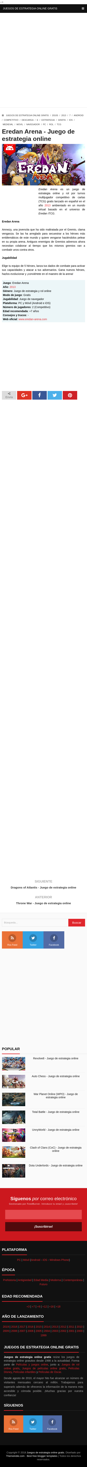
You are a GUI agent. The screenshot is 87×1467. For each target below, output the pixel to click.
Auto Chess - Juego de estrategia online (56, 1076)
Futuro (43, 1284)
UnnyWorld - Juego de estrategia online (55, 1129)
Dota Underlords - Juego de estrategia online (56, 1165)
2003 (55, 1330)
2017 (22, 1326)
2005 (39, 1330)
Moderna (55, 1280)
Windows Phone (59, 1259)
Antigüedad (25, 1280)
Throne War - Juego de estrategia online (43, 903)
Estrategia (48, 120)
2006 (30, 1330)
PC (44, 124)
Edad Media (41, 1280)
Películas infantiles (24, 1372)
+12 (44, 1306)
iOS (71, 120)
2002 (63, 1330)
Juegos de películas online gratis (44, 1368)
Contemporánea (72, 1280)
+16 (51, 1306)
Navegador (33, 124)
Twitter (33, 940)
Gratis (62, 120)
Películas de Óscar (49, 1372)
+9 (38, 1306)
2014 (47, 1326)
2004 (47, 1330)
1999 (43, 1335)
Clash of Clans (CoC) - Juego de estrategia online (56, 1149)
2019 (6, 1326)
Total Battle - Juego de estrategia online (55, 1111)
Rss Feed (12, 940)
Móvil (26, 1259)
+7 (33, 1306)
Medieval (8, 124)
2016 (30, 1326)
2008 (14, 1330)
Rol (51, 124)
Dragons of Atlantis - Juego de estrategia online (43, 887)
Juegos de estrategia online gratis (30, 8)
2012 (63, 1326)
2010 (80, 1326)
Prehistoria (9, 1280)
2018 (14, 1326)
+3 (28, 1306)
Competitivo (11, 120)
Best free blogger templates (42, 1456)
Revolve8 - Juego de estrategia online (55, 1058)
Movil (20, 124)
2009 (6, 1330)
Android (79, 115)
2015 (39, 1326)
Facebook (54, 940)
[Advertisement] (43, 61)
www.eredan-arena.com (32, 319)
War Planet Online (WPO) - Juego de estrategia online (56, 1096)
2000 (80, 1330)
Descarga (28, 120)
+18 (58, 1306)
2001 (71, 1330)
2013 (63, 115)
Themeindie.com (15, 1456)
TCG (59, 124)
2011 (71, 1326)
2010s (55, 115)
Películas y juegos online (32, 1364)
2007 (22, 1330)
